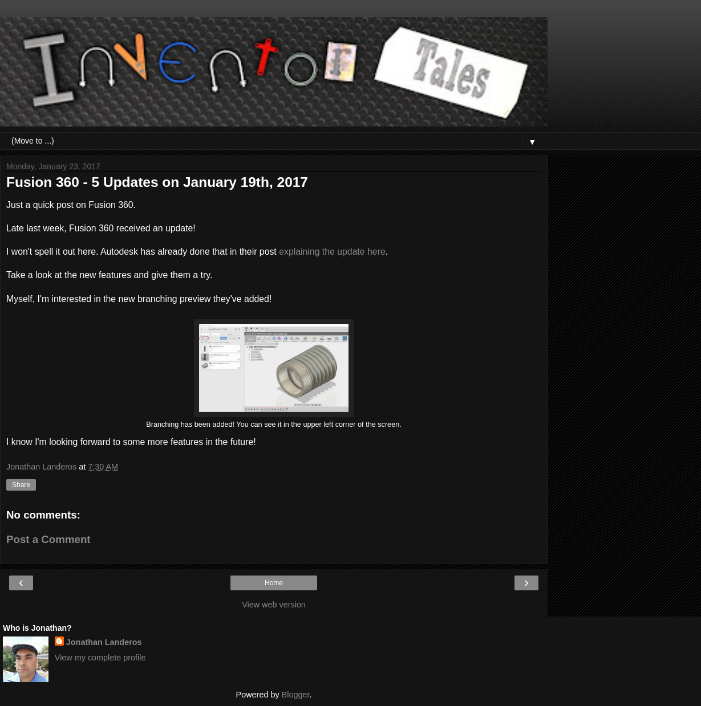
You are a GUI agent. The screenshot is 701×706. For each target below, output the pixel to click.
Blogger (296, 694)
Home (274, 583)
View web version (274, 604)
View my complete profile (100, 657)
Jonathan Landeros (104, 642)
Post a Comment (48, 539)
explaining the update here (332, 251)
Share (21, 485)
